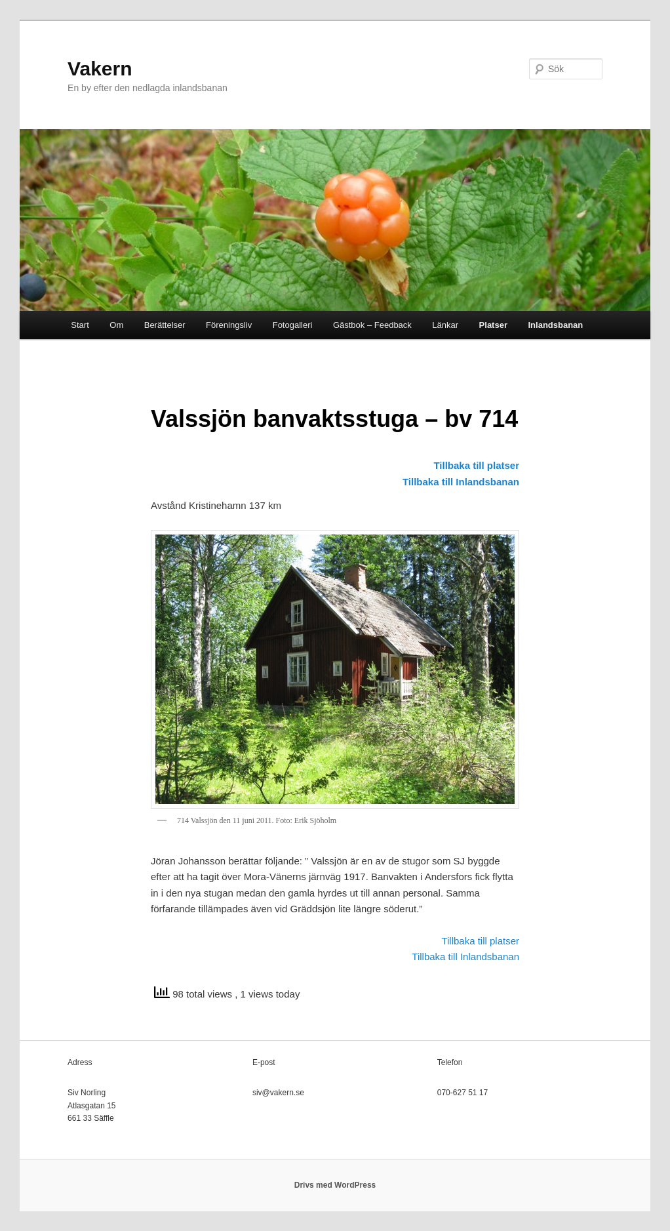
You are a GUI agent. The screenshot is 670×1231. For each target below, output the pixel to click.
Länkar (445, 325)
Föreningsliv (229, 325)
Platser (493, 325)
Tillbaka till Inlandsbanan (461, 481)
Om (116, 325)
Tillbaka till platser (476, 465)
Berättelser (165, 325)
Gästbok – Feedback (372, 325)
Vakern (100, 68)
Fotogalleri (293, 325)
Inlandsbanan (555, 325)
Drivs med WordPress (335, 1185)
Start (80, 325)
